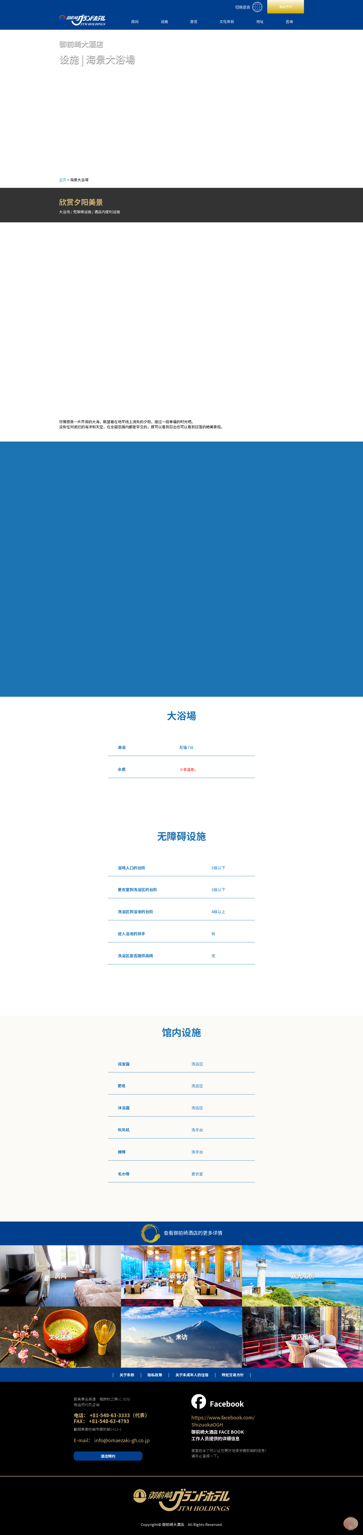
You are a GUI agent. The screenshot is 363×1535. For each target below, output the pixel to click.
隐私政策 (154, 1374)
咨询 (289, 21)
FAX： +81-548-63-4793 (101, 1421)
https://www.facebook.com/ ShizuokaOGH (223, 1421)
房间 (135, 21)
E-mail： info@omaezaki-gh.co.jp (112, 1440)
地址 (260, 21)
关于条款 (127, 1374)
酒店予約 (285, 6)
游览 (193, 21)
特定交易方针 (233, 1374)
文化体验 (226, 21)
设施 (164, 21)
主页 (62, 179)
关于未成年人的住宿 (191, 1374)
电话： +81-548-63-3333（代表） (112, 1415)
